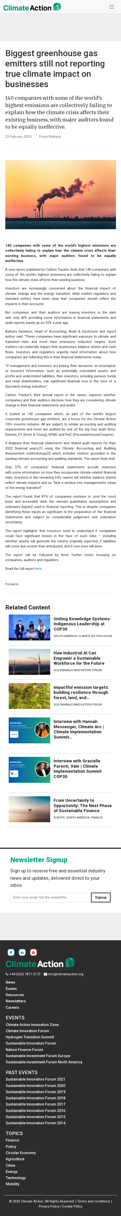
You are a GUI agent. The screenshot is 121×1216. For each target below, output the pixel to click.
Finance (97, 817)
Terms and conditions (93, 1201)
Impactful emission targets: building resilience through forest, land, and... (81, 692)
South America (65, 636)
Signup (101, 897)
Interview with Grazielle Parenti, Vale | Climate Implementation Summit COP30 (78, 768)
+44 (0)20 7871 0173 (24, 974)
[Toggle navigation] (111, 6)
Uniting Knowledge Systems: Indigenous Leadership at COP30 (82, 624)
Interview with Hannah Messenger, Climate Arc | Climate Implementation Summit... (79, 729)
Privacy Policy (49, 1206)
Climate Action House (95, 636)
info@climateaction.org (65, 974)
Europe (59, 817)
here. (38, 569)
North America (77, 817)
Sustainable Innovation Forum (78, 670)
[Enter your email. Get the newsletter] (50, 898)
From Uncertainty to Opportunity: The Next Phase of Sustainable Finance (83, 805)
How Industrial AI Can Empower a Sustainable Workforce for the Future (79, 658)
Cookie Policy (72, 1206)
